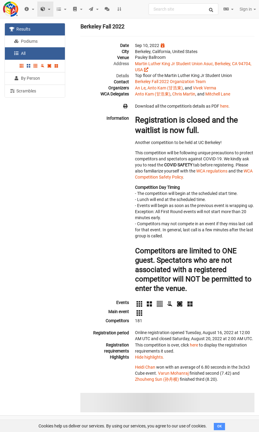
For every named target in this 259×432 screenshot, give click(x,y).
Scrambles (22, 90)
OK (219, 426)
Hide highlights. (149, 357)
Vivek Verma (204, 87)
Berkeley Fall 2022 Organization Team (170, 81)
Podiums (26, 41)
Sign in (248, 9)
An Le (140, 87)
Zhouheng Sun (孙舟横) (157, 379)
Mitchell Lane (217, 94)
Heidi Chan (145, 367)
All (19, 53)
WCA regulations (211, 171)
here (224, 106)
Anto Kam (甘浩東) (165, 87)
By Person (27, 78)
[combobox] (183, 9)
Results (19, 29)
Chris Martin (183, 94)
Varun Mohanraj (173, 373)
